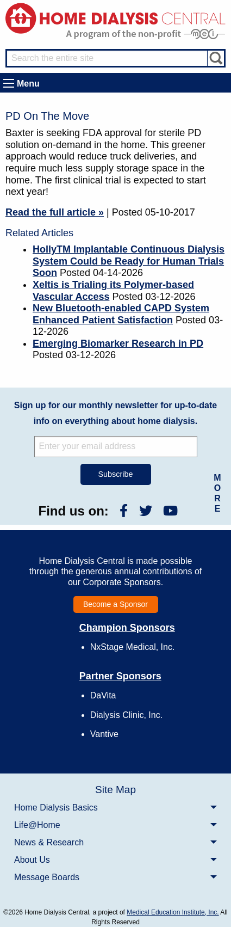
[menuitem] (115, 807)
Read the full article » (54, 212)
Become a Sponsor (115, 604)
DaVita (103, 695)
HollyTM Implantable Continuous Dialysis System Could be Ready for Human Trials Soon (128, 261)
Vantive (104, 734)
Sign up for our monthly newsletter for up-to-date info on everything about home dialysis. (115, 413)
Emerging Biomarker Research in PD (118, 343)
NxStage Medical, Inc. (132, 647)
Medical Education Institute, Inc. (172, 912)
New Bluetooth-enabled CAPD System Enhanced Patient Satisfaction (121, 314)
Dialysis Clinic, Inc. (126, 715)
